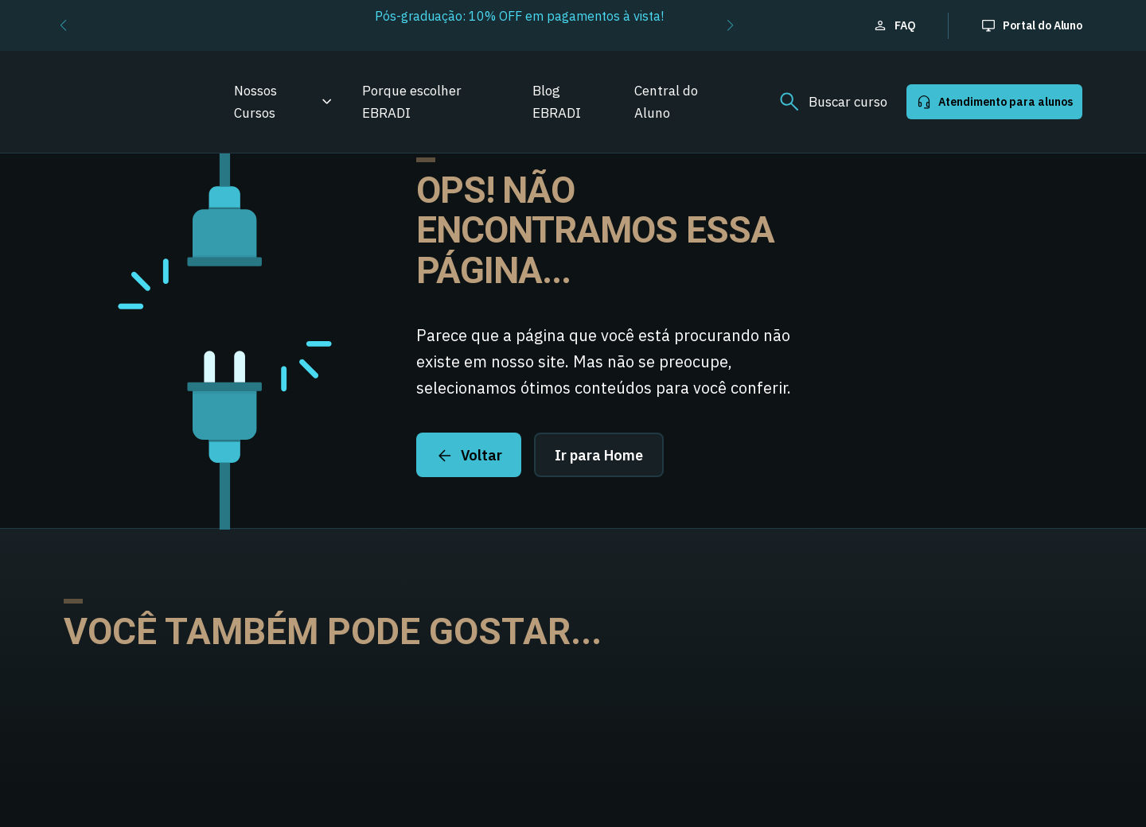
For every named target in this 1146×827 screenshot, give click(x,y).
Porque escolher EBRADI (412, 102)
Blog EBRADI (556, 102)
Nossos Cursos (255, 102)
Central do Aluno (666, 102)
